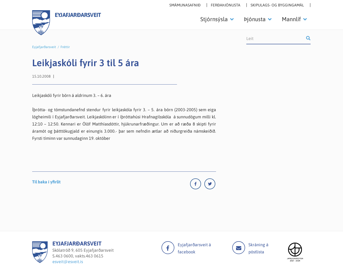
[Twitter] (209, 184)
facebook (167, 247)
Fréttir (65, 47)
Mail (238, 247)
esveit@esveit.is (67, 261)
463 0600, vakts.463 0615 (79, 255)
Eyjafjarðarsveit (44, 47)
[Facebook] (197, 184)
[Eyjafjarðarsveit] (40, 261)
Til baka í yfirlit (46, 181)
